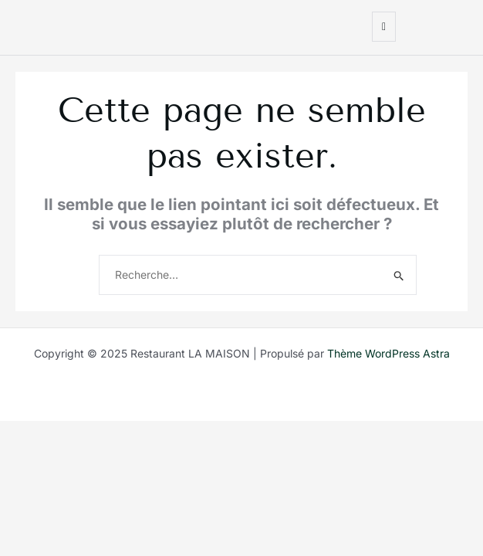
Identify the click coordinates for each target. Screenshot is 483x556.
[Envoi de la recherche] (399, 275)
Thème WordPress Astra (388, 353)
